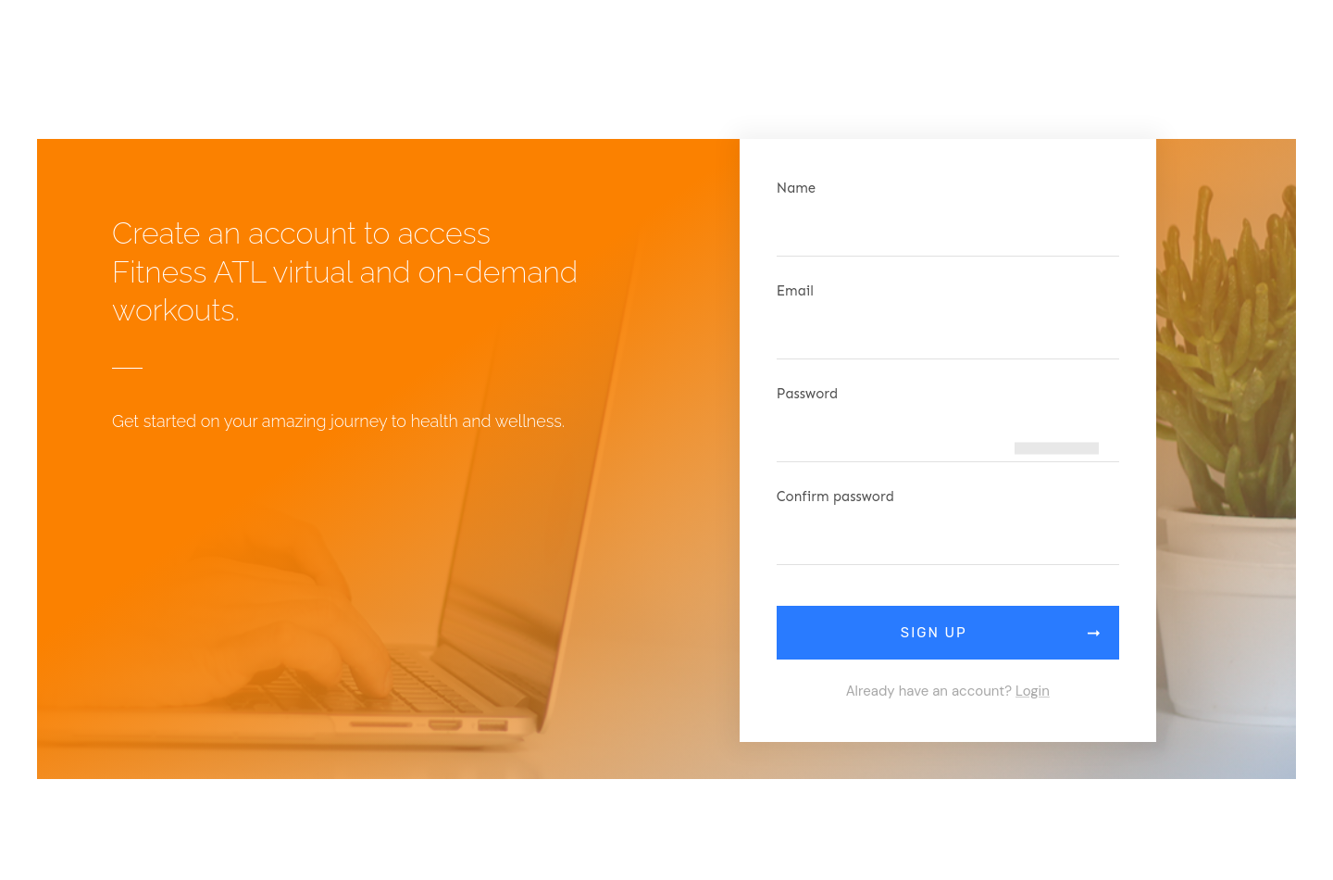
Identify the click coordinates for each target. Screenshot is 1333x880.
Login (1032, 691)
